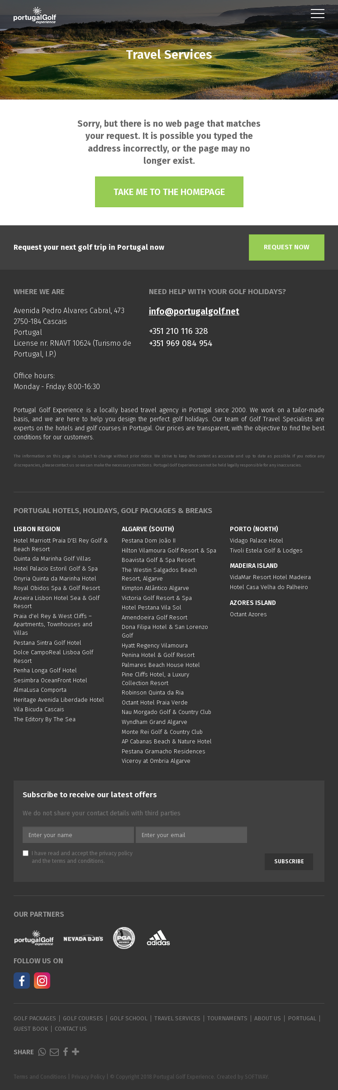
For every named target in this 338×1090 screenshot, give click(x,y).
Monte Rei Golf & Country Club (162, 731)
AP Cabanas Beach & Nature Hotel (167, 741)
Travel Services (177, 1018)
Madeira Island (254, 566)
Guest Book (31, 1028)
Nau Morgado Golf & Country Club (166, 712)
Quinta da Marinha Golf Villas (52, 558)
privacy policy (116, 853)
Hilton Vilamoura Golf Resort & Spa (169, 550)
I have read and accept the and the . (78, 857)
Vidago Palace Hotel (256, 540)
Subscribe (289, 861)
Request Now (286, 247)
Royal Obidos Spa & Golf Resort (57, 588)
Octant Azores (248, 614)
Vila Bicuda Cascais (39, 709)
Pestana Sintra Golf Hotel (47, 642)
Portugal (302, 1018)
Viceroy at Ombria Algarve (156, 760)
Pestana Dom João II (149, 540)
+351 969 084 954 (181, 343)
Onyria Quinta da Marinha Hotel (55, 578)
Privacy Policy (88, 1077)
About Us (267, 1018)
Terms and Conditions (40, 1077)
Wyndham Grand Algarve (154, 722)
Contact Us (71, 1028)
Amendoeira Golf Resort (154, 617)
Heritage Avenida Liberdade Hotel (59, 699)
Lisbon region (37, 529)
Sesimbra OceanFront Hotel (50, 680)
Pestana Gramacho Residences (163, 751)
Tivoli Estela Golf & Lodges (266, 550)
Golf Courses (83, 1018)
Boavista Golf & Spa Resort (158, 560)
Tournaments (227, 1018)
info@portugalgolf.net (194, 311)
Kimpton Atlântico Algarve (155, 588)
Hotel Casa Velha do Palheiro (269, 587)
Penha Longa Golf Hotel (45, 670)
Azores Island (253, 603)
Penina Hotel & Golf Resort (158, 655)
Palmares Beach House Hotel (161, 665)
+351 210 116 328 (178, 331)
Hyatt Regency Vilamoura (155, 645)
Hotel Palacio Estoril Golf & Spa (56, 568)
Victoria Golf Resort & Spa (157, 598)
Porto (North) (254, 529)
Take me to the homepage (169, 191)
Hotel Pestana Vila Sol (151, 607)
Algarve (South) (148, 529)
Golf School (129, 1018)
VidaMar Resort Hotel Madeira (270, 577)
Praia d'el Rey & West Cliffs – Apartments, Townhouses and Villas (53, 624)
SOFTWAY (256, 1077)
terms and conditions (78, 861)
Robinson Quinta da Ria (153, 692)
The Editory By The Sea (45, 719)
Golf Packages (35, 1018)
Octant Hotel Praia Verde (155, 702)
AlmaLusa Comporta (40, 689)
